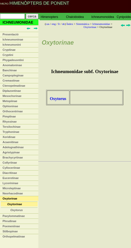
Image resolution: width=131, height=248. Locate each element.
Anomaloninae (12, 65)
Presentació (10, 34)
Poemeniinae (11, 226)
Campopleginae (13, 75)
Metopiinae (10, 101)
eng (54, 23)
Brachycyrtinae (13, 157)
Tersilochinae (11, 126)
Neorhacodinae (13, 193)
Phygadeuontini (13, 60)
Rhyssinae (10, 121)
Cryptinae (9, 49)
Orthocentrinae (13, 111)
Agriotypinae (11, 152)
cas (47, 23)
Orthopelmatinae (14, 236)
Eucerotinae (11, 178)
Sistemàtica (82, 23)
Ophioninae (10, 106)
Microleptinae (12, 188)
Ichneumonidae (101, 23)
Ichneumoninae (13, 39)
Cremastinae (11, 80)
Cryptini (8, 54)
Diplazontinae (12, 90)
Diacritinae (10, 172)
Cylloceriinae (11, 167)
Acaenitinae (10, 142)
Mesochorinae (12, 95)
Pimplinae (9, 116)
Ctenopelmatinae (14, 85)
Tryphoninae (11, 131)
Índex (70, 23)
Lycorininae (10, 183)
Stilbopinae (10, 231)
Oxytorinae (10, 198)
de (63, 23)
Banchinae (10, 70)
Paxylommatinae (14, 215)
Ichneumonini (12, 44)
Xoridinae (9, 136)
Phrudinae (9, 221)
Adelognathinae (13, 147)
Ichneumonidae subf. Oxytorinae (84, 71)
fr (59, 23)
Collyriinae (10, 162)
